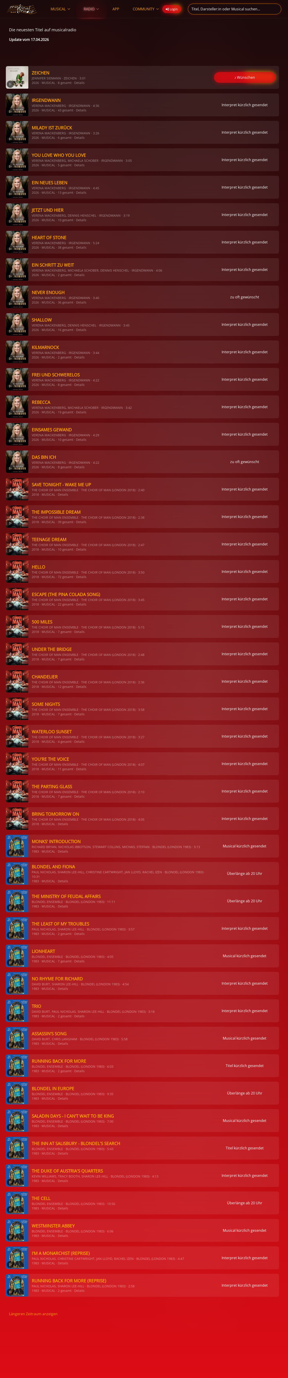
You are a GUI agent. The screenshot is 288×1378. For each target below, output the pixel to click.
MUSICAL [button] (60, 9)
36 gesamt (65, 302)
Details (79, 83)
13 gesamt (65, 192)
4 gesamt (65, 741)
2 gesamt (65, 275)
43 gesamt (65, 110)
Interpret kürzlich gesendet (245, 104)
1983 (35, 851)
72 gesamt (65, 577)
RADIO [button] (91, 9)
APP (115, 9)
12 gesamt (65, 686)
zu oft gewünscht (244, 297)
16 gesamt (65, 330)
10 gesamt (65, 220)
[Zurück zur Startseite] (22, 9)
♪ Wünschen (244, 77)
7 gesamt (65, 632)
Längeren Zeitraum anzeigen (33, 1313)
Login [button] (172, 9)
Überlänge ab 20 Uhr (244, 873)
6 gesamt (65, 137)
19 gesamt (65, 412)
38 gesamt (65, 247)
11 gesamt (65, 769)
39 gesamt (65, 522)
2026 (35, 83)
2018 (35, 494)
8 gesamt (65, 83)
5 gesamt (65, 165)
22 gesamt (65, 604)
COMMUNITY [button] (146, 9)
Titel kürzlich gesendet (245, 1065)
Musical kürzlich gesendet (244, 846)
